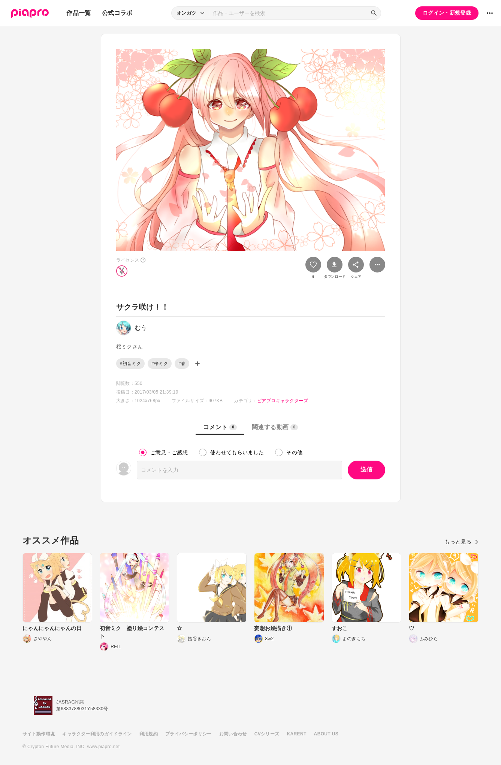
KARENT (297, 734)
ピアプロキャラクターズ (282, 400)
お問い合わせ (233, 734)
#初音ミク (130, 363)
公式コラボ (117, 13)
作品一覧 (78, 13)
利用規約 (148, 734)
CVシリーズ (267, 734)
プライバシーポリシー (188, 734)
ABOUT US (326, 734)
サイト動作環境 (38, 734)
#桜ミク (159, 363)
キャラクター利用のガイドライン (97, 734)
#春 (181, 363)
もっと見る (461, 542)
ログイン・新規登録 (447, 13)
